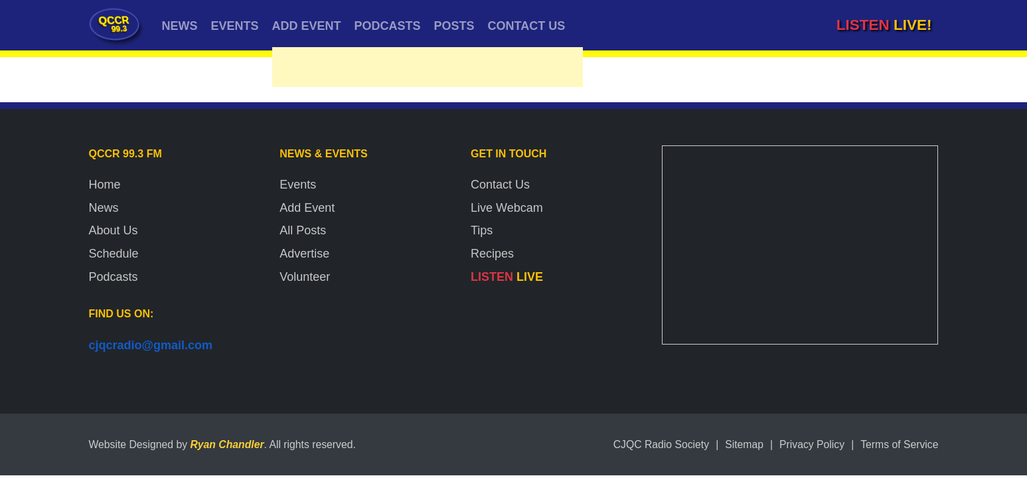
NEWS (180, 26)
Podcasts (113, 276)
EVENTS (235, 26)
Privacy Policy (811, 444)
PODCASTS (388, 26)
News (104, 207)
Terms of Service (899, 444)
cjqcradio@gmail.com (151, 345)
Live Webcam (507, 207)
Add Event (307, 207)
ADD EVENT (306, 26)
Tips (482, 230)
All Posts (302, 230)
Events (297, 184)
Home (105, 184)
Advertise (304, 253)
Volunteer (304, 276)
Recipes (492, 253)
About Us (113, 230)
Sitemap (744, 444)
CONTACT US (527, 26)
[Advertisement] (427, 70)
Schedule (114, 253)
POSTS (454, 26)
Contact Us (500, 184)
